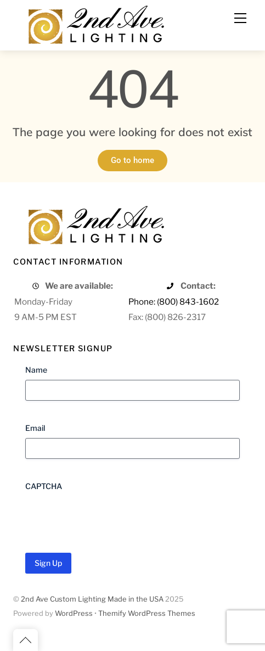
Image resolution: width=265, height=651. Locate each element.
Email (35, 428)
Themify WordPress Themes (146, 613)
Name (36, 369)
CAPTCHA (43, 486)
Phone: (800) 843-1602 (173, 301)
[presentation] (108, 518)
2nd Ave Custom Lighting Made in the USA (92, 599)
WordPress (74, 613)
